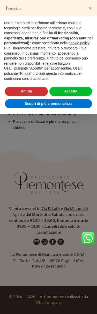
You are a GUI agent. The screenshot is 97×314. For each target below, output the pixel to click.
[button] (90, 8)
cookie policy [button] (79, 43)
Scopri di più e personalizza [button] (48, 103)
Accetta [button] (70, 91)
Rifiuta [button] (26, 91)
